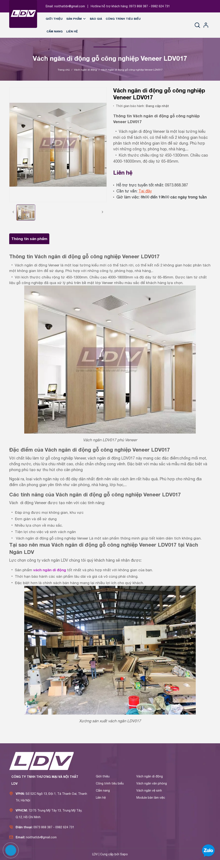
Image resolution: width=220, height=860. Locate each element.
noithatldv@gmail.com (69, 6)
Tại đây (145, 191)
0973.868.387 (176, 185)
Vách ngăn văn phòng (151, 783)
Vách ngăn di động (149, 776)
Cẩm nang (55, 31)
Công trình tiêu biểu (123, 18)
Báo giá (96, 18)
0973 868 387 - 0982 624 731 (149, 6)
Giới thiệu (54, 18)
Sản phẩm (76, 18)
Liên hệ (72, 31)
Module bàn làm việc (150, 797)
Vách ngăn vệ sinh (149, 790)
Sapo (124, 854)
